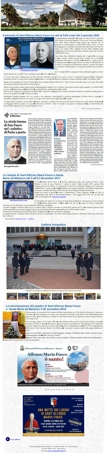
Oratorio (20, 28)
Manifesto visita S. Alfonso (24, 219)
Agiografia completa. (59, 197)
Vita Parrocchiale (40, 28)
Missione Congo (59, 28)
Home (3, 28)
